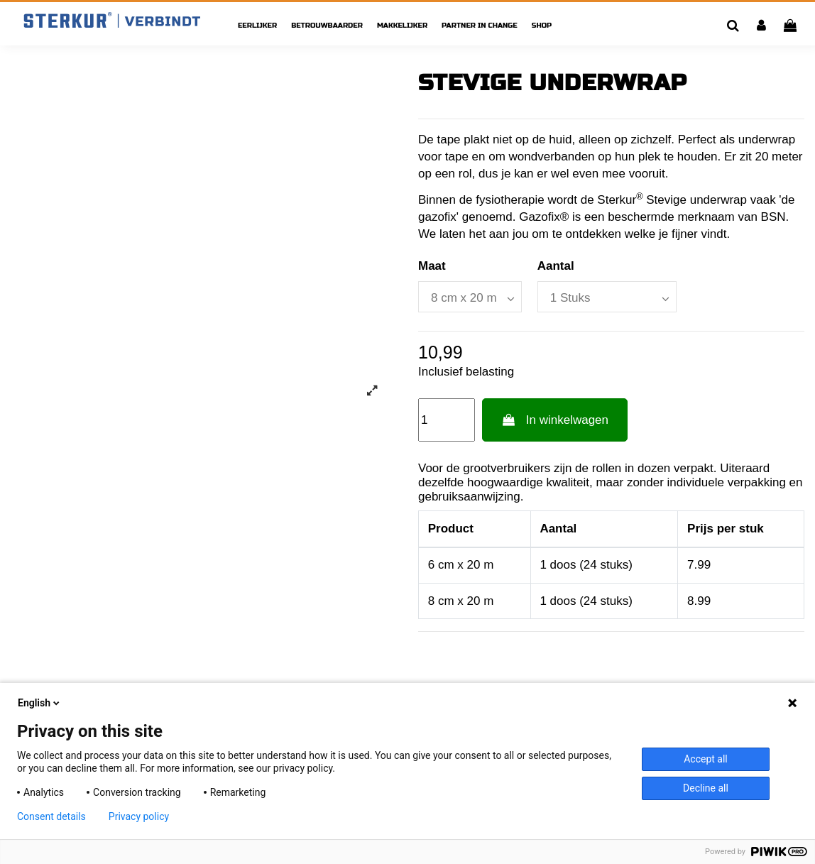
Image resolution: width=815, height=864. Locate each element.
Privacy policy (139, 816)
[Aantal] (607, 297)
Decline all (705, 788)
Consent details (51, 816)
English (40, 703)
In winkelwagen (554, 420)
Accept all (706, 759)
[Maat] (470, 297)
